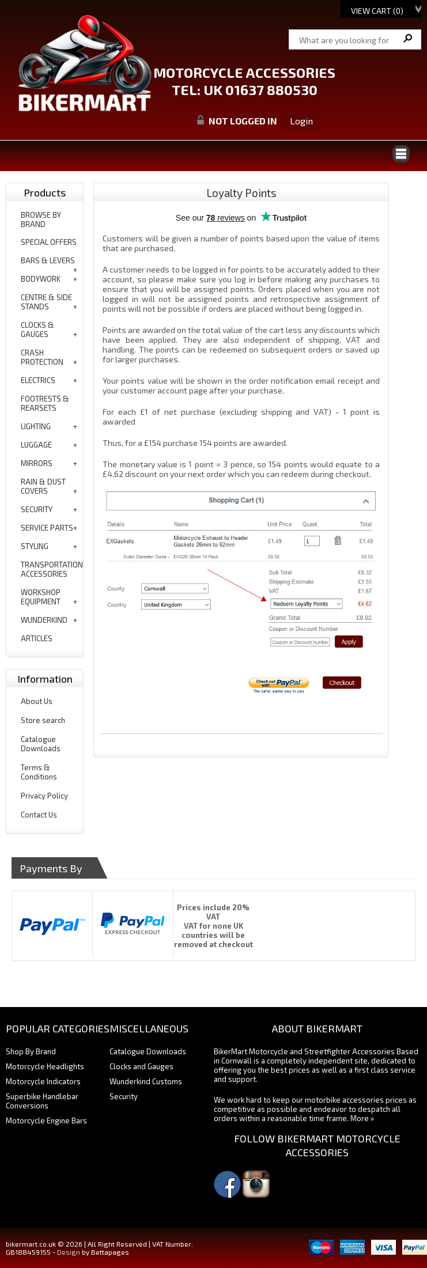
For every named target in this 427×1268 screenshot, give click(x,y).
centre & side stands (46, 302)
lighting (36, 426)
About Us (36, 701)
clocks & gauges (37, 329)
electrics (38, 380)
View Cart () (377, 11)
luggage (36, 444)
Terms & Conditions (39, 772)
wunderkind (44, 619)
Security (123, 1096)
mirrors (36, 463)
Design (68, 1252)
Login (301, 120)
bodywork (41, 278)
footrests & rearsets (45, 403)
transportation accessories (52, 569)
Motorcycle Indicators (43, 1081)
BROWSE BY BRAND (41, 219)
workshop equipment (41, 597)
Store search (43, 720)
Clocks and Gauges (141, 1066)
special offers (49, 242)
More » (362, 1118)
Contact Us (39, 814)
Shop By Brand (31, 1051)
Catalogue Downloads (41, 744)
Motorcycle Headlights (45, 1066)
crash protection (42, 357)
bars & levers (48, 260)
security (36, 509)
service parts (47, 527)
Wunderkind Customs (145, 1081)
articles (36, 638)
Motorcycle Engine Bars (46, 1120)
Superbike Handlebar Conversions (42, 1101)
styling (34, 546)
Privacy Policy (44, 795)
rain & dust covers (43, 486)
